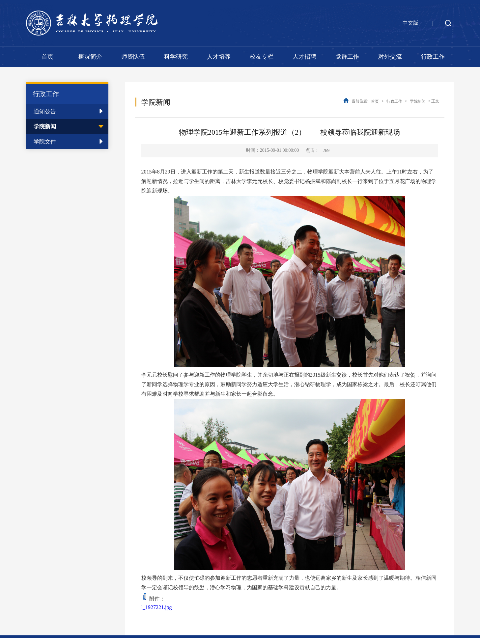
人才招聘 (304, 56)
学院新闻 (45, 126)
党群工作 (347, 56)
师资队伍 (133, 56)
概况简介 (90, 56)
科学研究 (176, 56)
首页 (47, 56)
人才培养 (219, 56)
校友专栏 (261, 56)
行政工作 (433, 56)
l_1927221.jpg (156, 607)
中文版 (410, 23)
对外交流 (390, 56)
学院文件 (45, 142)
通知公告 (45, 111)
